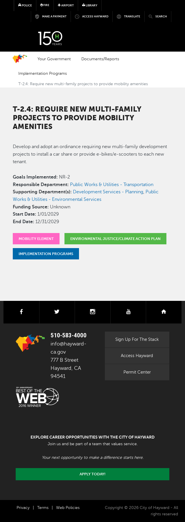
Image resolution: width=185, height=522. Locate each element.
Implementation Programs (42, 73)
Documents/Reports (100, 59)
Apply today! (92, 474)
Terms (43, 507)
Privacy (23, 507)
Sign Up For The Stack (137, 339)
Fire (45, 5)
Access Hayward (137, 355)
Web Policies (68, 507)
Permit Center (137, 372)
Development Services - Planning (108, 191)
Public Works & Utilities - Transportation (111, 184)
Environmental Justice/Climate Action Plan (115, 239)
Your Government (54, 59)
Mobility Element (36, 239)
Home (19, 59)
